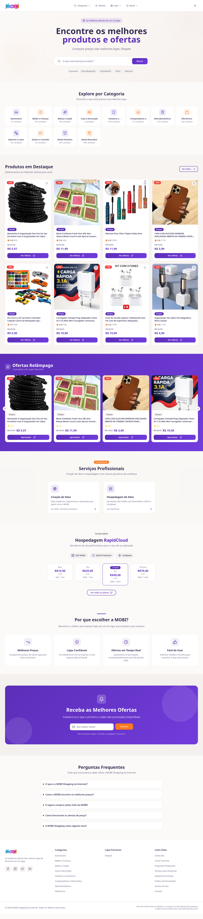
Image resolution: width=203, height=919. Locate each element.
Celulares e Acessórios (65, 876)
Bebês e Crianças (63, 860)
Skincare (129, 71)
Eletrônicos (60, 891)
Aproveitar (28, 437)
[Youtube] (30, 869)
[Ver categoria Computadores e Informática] (138, 117)
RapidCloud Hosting (164, 876)
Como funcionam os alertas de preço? (66, 815)
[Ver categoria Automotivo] (16, 116)
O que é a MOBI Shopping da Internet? (66, 784)
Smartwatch (105, 71)
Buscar (140, 61)
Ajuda (132, 5)
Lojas (116, 5)
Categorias (82, 5)
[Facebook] (8, 869)
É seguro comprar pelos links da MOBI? (66, 805)
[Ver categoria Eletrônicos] (187, 119)
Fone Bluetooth (88, 71)
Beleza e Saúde (62, 865)
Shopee (108, 855)
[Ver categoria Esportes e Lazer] (16, 140)
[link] (28, 219)
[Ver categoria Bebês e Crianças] (40, 116)
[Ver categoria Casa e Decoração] (89, 116)
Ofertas (100, 5)
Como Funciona (162, 860)
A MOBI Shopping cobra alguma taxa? (66, 825)
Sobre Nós (159, 855)
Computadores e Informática (68, 881)
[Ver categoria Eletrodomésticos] (162, 118)
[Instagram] (15, 869)
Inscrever (124, 728)
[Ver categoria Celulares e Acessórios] (114, 117)
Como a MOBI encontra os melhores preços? (69, 794)
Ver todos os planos (101, 592)
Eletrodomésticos (63, 886)
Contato (158, 891)
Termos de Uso (162, 886)
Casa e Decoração (63, 871)
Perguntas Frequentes (165, 865)
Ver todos (188, 169)
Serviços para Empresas (166, 871)
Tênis (118, 71)
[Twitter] (22, 869)
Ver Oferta (28, 255)
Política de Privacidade (165, 881)
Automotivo (60, 855)
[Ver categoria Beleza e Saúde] (65, 116)
